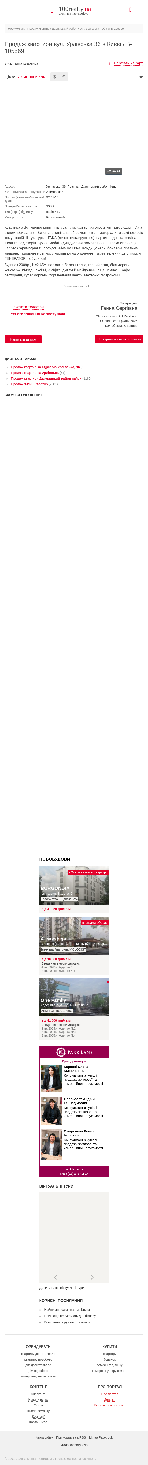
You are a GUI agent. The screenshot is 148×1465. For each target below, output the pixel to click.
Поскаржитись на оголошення (119, 339)
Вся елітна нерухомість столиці (67, 1322)
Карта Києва (38, 1422)
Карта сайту (44, 1437)
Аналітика (38, 1394)
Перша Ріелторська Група (45, 1458)
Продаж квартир (38, 28)
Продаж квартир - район (46, 378)
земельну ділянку (109, 1365)
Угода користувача (74, 1445)
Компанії (38, 1416)
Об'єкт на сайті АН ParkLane (116, 316)
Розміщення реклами (109, 1405)
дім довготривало (38, 1365)
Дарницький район (64, 28)
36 (64, 186)
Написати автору (23, 339)
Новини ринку (38, 1399)
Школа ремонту (38, 1411)
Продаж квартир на (35, 373)
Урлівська (53, 186)
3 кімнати (53, 192)
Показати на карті (128, 63)
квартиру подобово (38, 1359)
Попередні (56, 1277)
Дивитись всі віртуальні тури (61, 1288)
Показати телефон (27, 307)
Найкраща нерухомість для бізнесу (70, 1316)
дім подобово (38, 1371)
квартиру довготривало (38, 1354)
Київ (113, 186)
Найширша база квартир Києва (67, 1309)
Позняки (73, 186)
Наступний (91, 1277)
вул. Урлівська (89, 28)
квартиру (109, 1354)
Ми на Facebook (101, 1437)
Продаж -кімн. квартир (29, 384)
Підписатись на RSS (71, 1437)
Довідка (109, 1399)
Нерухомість (16, 28)
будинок (110, 1359)
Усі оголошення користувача (38, 314)
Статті (38, 1405)
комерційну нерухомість (38, 1376)
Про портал (109, 1394)
